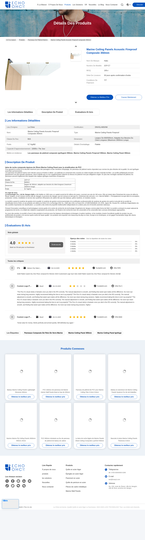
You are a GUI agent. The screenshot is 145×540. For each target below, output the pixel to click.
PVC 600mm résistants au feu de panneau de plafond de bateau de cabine (55, 440)
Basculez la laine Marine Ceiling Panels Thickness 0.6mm (124, 440)
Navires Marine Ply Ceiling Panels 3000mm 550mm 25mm (20, 440)
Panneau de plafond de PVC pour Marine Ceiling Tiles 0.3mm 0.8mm (89, 391)
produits (67, 5)
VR (86, 5)
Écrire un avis (56, 244)
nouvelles (92, 5)
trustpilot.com (101, 268)
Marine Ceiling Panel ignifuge (109, 333)
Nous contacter (48, 487)
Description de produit (52, 112)
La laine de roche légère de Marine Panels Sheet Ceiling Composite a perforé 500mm (89, 440)
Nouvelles (46, 482)
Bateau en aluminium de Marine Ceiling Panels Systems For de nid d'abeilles (124, 391)
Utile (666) (118, 317)
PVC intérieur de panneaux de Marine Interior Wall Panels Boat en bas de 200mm (55, 391)
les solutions (77, 5)
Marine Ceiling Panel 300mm (80, 333)
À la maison (42, 5)
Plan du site (28, 507)
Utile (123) (117, 268)
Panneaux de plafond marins (38, 40)
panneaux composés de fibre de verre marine (43, 333)
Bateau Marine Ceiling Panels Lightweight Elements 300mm (21, 391)
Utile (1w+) (118, 286)
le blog (101, 5)
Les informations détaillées (20, 112)
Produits (22, 40)
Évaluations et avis (84, 112)
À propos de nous (55, 5)
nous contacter (112, 5)
